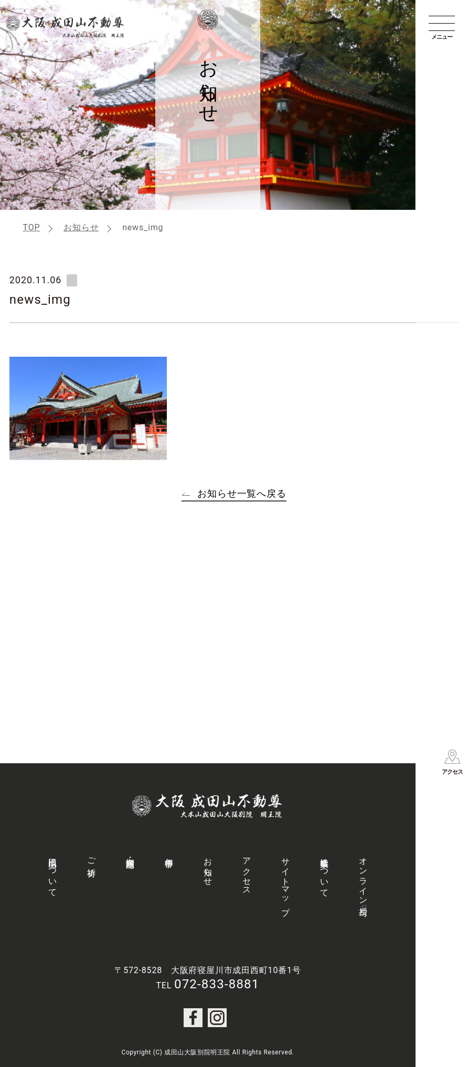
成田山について (53, 872)
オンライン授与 (363, 877)
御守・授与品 (130, 853)
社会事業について (324, 872)
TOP (31, 227)
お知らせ (81, 227)
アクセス (247, 871)
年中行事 (169, 852)
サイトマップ (286, 882)
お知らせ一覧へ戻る (241, 493)
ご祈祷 (92, 857)
